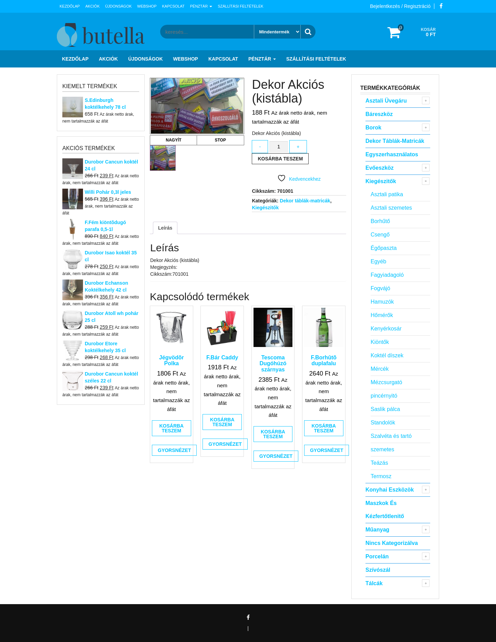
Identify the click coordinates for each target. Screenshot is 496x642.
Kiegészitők (265, 207)
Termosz (381, 476)
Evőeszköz (379, 168)
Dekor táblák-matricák (305, 200)
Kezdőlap (70, 6)
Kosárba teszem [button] (171, 428)
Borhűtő (380, 221)
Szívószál (377, 570)
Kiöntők (380, 342)
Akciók (92, 6)
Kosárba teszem (280, 158)
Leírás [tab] (165, 228)
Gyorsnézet (174, 450)
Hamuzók (382, 302)
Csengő (380, 235)
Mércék (380, 369)
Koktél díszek (387, 355)
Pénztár (201, 6)
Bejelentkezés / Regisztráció (400, 6)
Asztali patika (387, 194)
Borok (373, 127)
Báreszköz (379, 114)
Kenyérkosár (386, 328)
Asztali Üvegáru (386, 101)
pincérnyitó (384, 396)
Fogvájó (380, 288)
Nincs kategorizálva (391, 543)
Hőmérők (382, 315)
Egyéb (378, 261)
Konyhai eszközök (389, 490)
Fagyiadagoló (387, 275)
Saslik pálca (385, 409)
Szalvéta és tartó (391, 436)
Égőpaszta (384, 248)
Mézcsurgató (386, 382)
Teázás (379, 463)
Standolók (383, 422)
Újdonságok (118, 6)
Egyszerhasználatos (391, 154)
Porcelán (377, 556)
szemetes (382, 449)
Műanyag (377, 530)
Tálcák (374, 583)
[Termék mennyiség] (278, 146)
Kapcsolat (173, 6)
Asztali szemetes (391, 208)
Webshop (146, 6)
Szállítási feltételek (240, 6)
